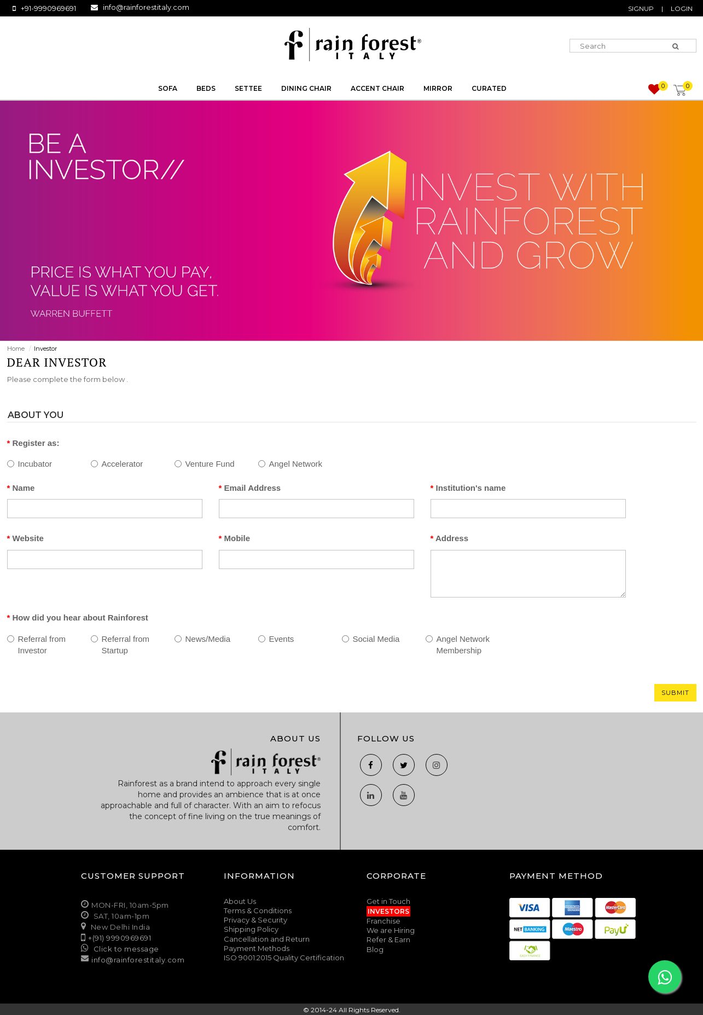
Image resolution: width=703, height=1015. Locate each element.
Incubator (30, 463)
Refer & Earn (388, 939)
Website (28, 538)
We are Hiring (391, 930)
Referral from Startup (120, 644)
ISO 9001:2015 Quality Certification (284, 957)
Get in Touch (388, 901)
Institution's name (471, 487)
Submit (675, 693)
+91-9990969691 (48, 8)
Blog (375, 949)
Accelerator (117, 463)
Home (16, 348)
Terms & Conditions (258, 910)
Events (276, 638)
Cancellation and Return (267, 939)
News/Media (203, 638)
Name (24, 487)
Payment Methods (256, 948)
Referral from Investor (36, 644)
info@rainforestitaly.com (146, 7)
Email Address (252, 487)
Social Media (371, 638)
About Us (240, 901)
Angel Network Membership (458, 644)
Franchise (383, 921)
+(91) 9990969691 (119, 937)
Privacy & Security (255, 919)
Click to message (125, 948)
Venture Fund (205, 463)
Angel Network (290, 463)
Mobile (237, 538)
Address (451, 538)
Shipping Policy (251, 929)
